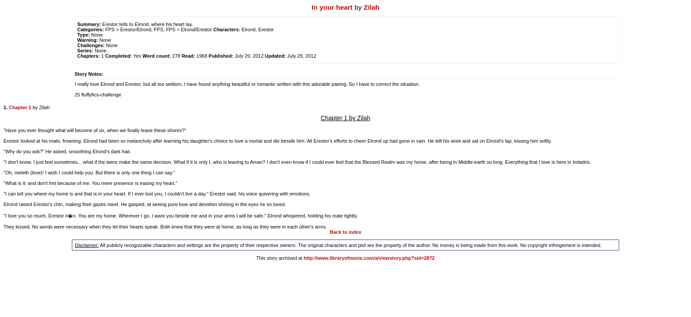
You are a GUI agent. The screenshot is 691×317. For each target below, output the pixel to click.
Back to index (345, 232)
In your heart (332, 7)
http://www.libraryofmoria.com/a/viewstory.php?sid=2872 (369, 258)
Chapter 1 (20, 107)
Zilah (371, 7)
